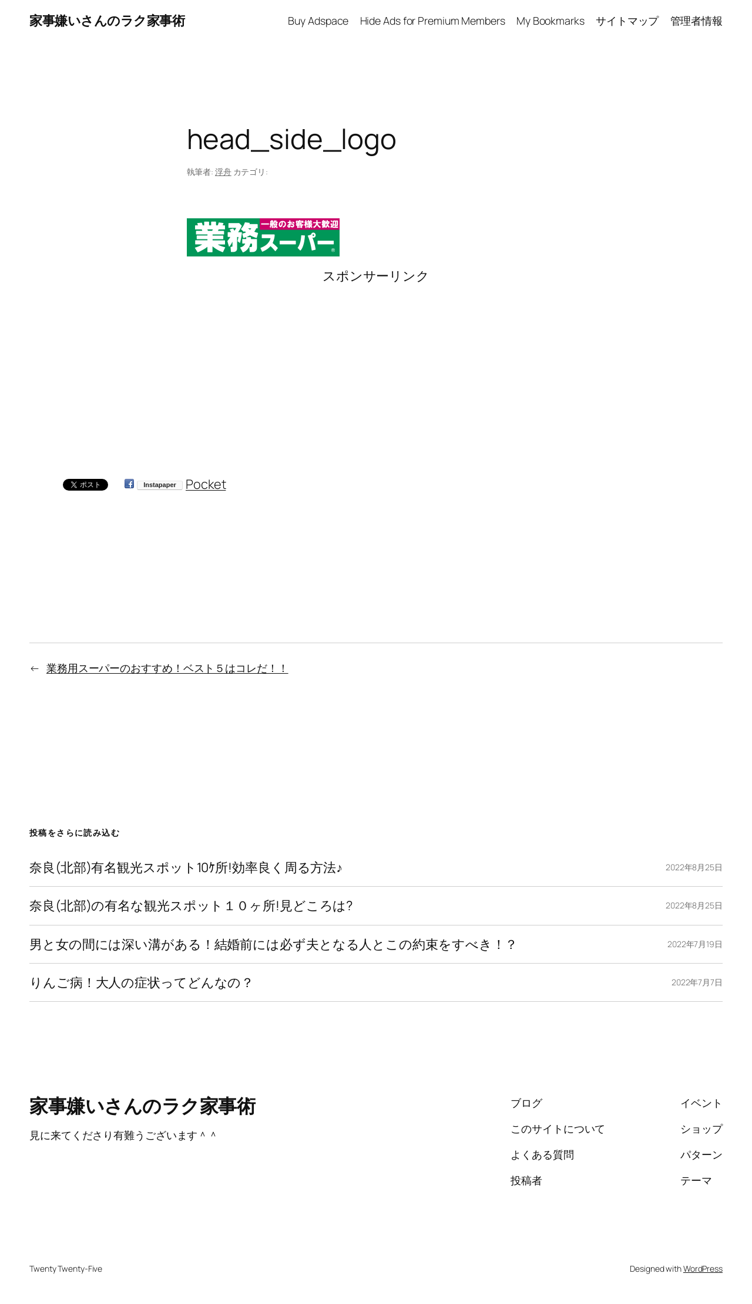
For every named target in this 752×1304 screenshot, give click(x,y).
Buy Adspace (318, 20)
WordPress (703, 1268)
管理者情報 (696, 20)
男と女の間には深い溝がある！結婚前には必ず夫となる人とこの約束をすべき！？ (273, 944)
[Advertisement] (376, 367)
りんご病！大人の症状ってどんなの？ (141, 982)
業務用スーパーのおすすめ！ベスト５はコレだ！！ (167, 668)
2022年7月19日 (695, 944)
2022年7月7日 (697, 982)
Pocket (206, 484)
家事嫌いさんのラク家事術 (106, 20)
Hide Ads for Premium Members (432, 20)
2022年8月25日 (694, 867)
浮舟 (223, 171)
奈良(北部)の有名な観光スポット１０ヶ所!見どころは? (190, 905)
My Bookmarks (550, 20)
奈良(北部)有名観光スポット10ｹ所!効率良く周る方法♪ (186, 867)
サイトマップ (627, 20)
